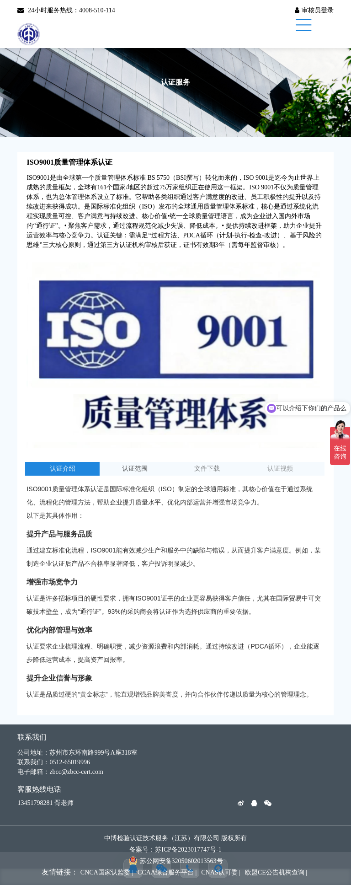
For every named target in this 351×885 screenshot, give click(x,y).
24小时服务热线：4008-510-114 (66, 10)
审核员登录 (314, 10)
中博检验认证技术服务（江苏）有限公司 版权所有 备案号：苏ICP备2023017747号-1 (175, 844)
